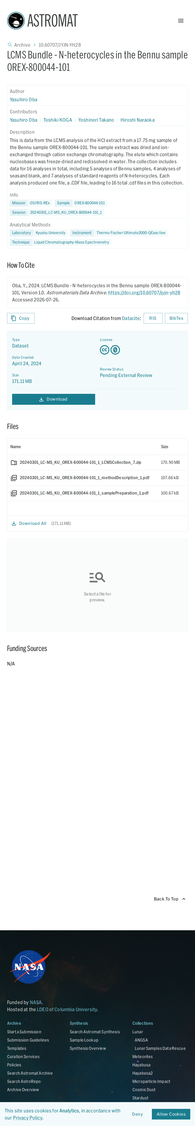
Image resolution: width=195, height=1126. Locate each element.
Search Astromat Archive (30, 1073)
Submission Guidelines (28, 1039)
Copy (20, 318)
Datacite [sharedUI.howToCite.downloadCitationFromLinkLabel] (131, 318)
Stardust (140, 1097)
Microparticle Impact (151, 1081)
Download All (29, 523)
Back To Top (170, 899)
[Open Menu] (181, 21)
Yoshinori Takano (96, 120)
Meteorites (142, 1056)
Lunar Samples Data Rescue (160, 1048)
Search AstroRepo (24, 1081)
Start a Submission (24, 1031)
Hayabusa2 (142, 1073)
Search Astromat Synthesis (95, 1031)
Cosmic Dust (144, 1089)
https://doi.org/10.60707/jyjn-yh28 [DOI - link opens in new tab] (144, 292)
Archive (22, 45)
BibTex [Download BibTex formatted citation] (176, 318)
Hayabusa (141, 1064)
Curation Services (23, 1056)
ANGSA (141, 1039)
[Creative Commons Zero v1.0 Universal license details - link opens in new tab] (141, 350)
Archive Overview (23, 1089)
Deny (137, 1114)
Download (53, 399)
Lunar (137, 1031)
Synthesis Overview (88, 1048)
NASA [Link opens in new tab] (36, 1002)
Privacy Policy (27, 1117)
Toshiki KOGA (57, 120)
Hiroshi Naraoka (138, 120)
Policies (14, 1064)
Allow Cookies (171, 1114)
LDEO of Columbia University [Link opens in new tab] (67, 1009)
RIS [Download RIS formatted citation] (153, 318)
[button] (81, 203)
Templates (16, 1048)
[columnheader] (82, 446)
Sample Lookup (84, 1039)
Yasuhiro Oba (23, 99)
